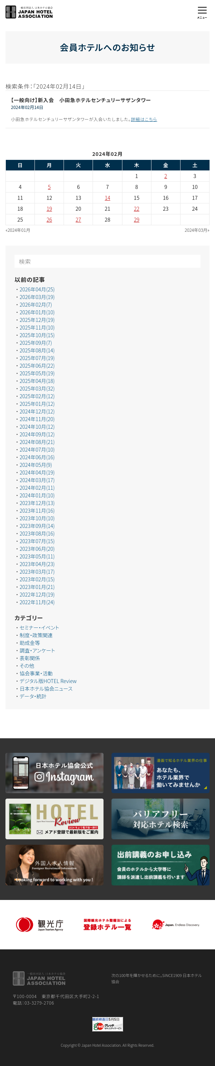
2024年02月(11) (37, 487)
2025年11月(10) (37, 327)
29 (136, 219)
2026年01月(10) (37, 312)
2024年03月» (197, 230)
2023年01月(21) (37, 586)
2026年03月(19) (37, 296)
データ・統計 (33, 696)
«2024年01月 (18, 230)
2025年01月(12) (37, 403)
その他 (27, 665)
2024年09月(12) (37, 434)
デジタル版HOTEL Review (48, 681)
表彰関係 (30, 658)
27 (78, 219)
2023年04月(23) (37, 564)
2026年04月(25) (37, 289)
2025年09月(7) (36, 342)
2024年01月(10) (37, 495)
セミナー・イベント (39, 627)
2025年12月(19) (37, 319)
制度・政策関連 (36, 635)
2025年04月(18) (37, 380)
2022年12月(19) (37, 594)
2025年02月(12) (37, 396)
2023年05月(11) (37, 556)
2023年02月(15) (37, 579)
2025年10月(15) (37, 335)
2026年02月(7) (36, 304)
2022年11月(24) (37, 602)
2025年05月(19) (37, 373)
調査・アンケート (37, 650)
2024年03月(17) (37, 480)
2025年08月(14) (37, 350)
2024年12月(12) (37, 411)
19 (49, 208)
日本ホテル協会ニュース (46, 688)
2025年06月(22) (37, 365)
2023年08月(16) (37, 533)
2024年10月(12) (37, 426)
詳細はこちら (144, 119)
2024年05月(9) (36, 464)
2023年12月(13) (37, 502)
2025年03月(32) (37, 388)
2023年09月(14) (37, 525)
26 (49, 219)
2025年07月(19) (37, 358)
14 (107, 197)
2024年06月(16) (37, 457)
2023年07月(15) (37, 541)
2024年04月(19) (37, 472)
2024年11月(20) (37, 419)
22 (136, 208)
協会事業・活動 (36, 673)
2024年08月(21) (37, 441)
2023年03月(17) (37, 571)
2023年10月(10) (37, 518)
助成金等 (30, 642)
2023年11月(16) (37, 510)
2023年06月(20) (37, 548)
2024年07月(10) (37, 449)
